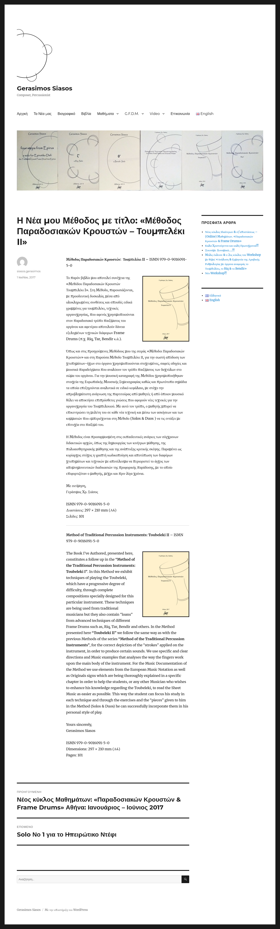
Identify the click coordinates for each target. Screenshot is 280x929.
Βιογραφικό (66, 114)
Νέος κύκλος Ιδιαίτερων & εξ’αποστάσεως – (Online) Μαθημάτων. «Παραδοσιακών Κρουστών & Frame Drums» (231, 236)
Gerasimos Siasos (44, 88)
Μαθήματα (105, 114)
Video (155, 114)
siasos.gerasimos (28, 271)
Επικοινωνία (180, 114)
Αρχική (22, 114)
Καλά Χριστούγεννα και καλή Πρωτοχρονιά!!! (232, 246)
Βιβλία (86, 114)
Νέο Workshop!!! (216, 273)
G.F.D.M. (132, 114)
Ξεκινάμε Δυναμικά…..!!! (220, 250)
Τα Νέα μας (42, 114)
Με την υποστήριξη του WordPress (66, 910)
